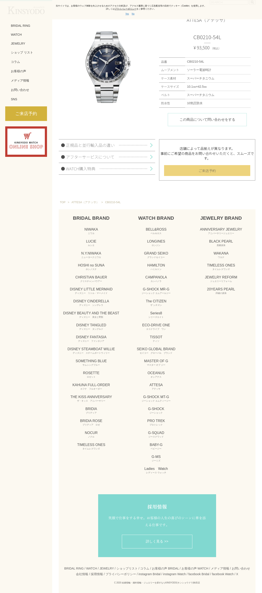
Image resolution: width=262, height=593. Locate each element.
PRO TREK (156, 422)
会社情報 (82, 574)
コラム (15, 62)
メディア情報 (20, 80)
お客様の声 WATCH (194, 568)
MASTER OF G (156, 362)
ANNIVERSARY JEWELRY (221, 231)
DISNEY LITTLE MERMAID (91, 290)
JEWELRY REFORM (221, 278)
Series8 (156, 314)
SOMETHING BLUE (91, 362)
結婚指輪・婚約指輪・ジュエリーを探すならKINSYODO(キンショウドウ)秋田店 (161, 582)
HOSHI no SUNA (91, 266)
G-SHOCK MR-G (156, 290)
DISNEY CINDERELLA (91, 302)
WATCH (16, 34)
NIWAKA (91, 231)
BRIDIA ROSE (91, 422)
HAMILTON (156, 266)
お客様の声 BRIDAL (165, 568)
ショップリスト (127, 568)
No (133, 14)
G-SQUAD (156, 434)
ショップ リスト (22, 52)
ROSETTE (91, 374)
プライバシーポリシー (121, 574)
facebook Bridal (198, 574)
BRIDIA (91, 410)
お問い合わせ (20, 90)
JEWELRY (18, 43)
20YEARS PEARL (221, 290)
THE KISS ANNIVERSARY (91, 398)
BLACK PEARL (221, 243)
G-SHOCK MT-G (156, 398)
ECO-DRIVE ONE (156, 326)
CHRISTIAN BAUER (91, 278)
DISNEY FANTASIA (91, 338)
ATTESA (156, 386)
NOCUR (91, 434)
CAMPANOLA (156, 278)
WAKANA (220, 254)
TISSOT (156, 338)
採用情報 (97, 574)
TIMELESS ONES (91, 446)
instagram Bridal (149, 574)
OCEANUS (156, 374)
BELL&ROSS (156, 231)
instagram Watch (174, 574)
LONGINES (156, 243)
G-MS (156, 458)
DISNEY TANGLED (91, 326)
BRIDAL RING (20, 25)
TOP (63, 202)
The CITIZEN (156, 302)
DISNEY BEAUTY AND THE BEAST (91, 314)
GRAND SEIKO (156, 254)
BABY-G (156, 446)
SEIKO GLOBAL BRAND (156, 350)
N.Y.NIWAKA (91, 254)
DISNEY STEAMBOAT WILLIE (91, 350)
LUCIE (91, 243)
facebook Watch (223, 574)
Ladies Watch (156, 470)
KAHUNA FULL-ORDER (91, 386)
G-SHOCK (156, 410)
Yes (127, 14)
